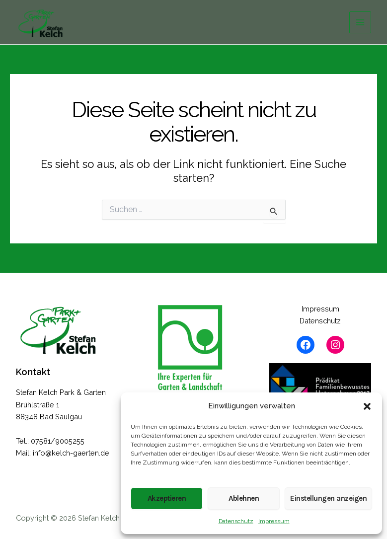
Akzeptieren (167, 498)
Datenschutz (236, 521)
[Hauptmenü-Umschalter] (360, 22)
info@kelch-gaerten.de (71, 453)
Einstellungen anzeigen (328, 498)
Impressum (274, 521)
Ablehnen (244, 498)
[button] (367, 406)
